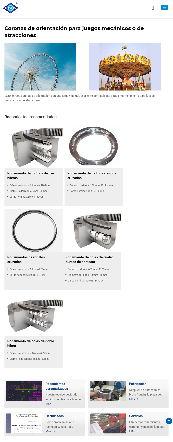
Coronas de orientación (20, 401)
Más (50, 317)
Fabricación (137, 297)
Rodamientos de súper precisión (25, 412)
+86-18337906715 (104, 427)
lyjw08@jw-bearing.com (107, 411)
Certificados (55, 329)
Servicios (136, 329)
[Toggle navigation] (164, 7)
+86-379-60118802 (104, 422)
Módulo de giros (16, 407)
